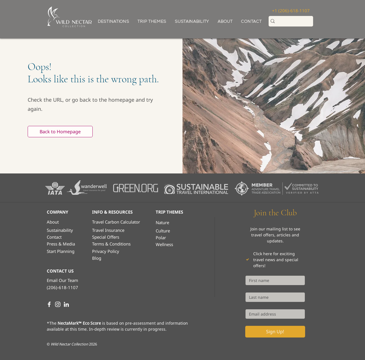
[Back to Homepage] (60, 131)
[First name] (274, 280)
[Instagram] (57, 304)
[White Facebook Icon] (49, 304)
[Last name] (274, 297)
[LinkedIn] (66, 304)
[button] (151, 21)
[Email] (274, 314)
